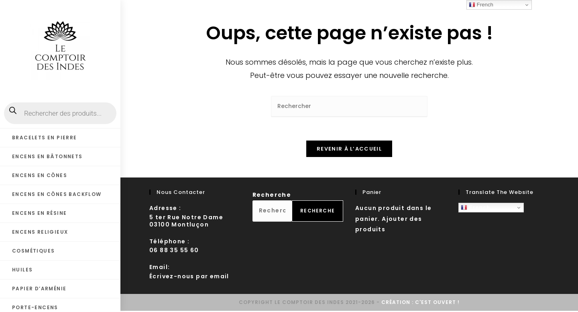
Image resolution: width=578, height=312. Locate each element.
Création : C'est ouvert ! (420, 303)
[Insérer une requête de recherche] (349, 106)
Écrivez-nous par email (189, 277)
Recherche (271, 196)
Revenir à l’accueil (349, 150)
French (475, 209)
